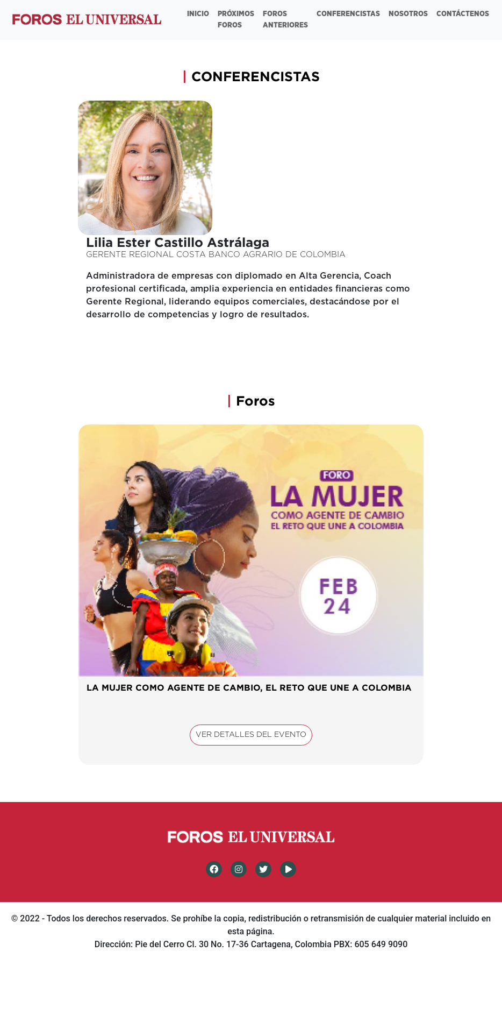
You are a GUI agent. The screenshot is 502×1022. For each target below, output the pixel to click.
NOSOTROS (408, 14)
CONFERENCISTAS (348, 14)
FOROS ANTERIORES (285, 19)
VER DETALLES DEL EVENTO (251, 735)
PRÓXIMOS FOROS (236, 19)
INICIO (198, 14)
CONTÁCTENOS (462, 14)
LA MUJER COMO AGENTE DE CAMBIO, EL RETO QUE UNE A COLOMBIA (249, 687)
